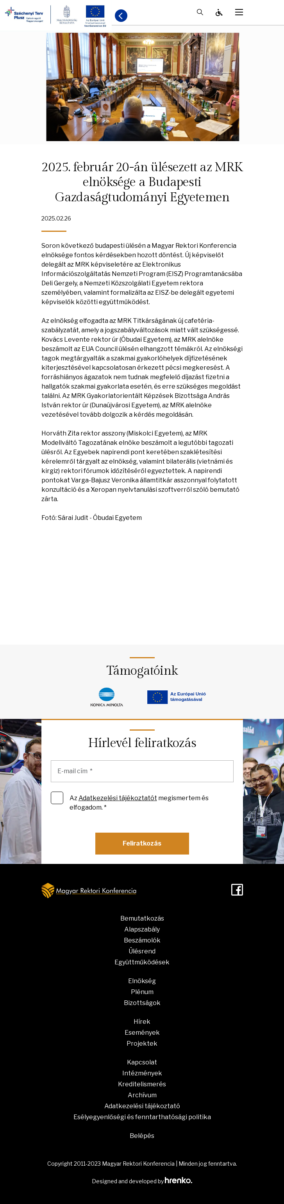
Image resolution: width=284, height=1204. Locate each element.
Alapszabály (142, 929)
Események (142, 1032)
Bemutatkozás (142, 918)
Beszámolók (142, 940)
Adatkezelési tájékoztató (142, 1106)
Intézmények (142, 1073)
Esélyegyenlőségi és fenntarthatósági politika (142, 1117)
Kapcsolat (142, 1062)
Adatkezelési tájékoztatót (118, 798)
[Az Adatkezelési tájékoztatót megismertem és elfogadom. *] (57, 798)
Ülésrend (142, 951)
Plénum (142, 992)
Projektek (142, 1043)
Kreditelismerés (142, 1084)
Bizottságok (142, 1003)
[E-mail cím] (142, 771)
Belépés (142, 1136)
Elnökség (142, 981)
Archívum (142, 1095)
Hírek (142, 1021)
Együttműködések (142, 962)
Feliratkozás (142, 843)
